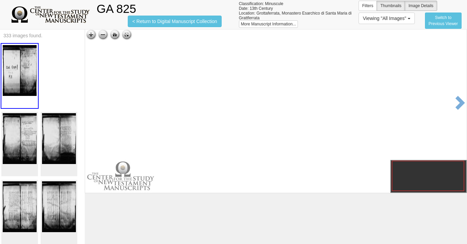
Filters (367, 5)
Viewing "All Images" (386, 18)
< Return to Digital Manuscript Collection (174, 21)
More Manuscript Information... (268, 24)
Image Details (420, 5)
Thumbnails (390, 5)
